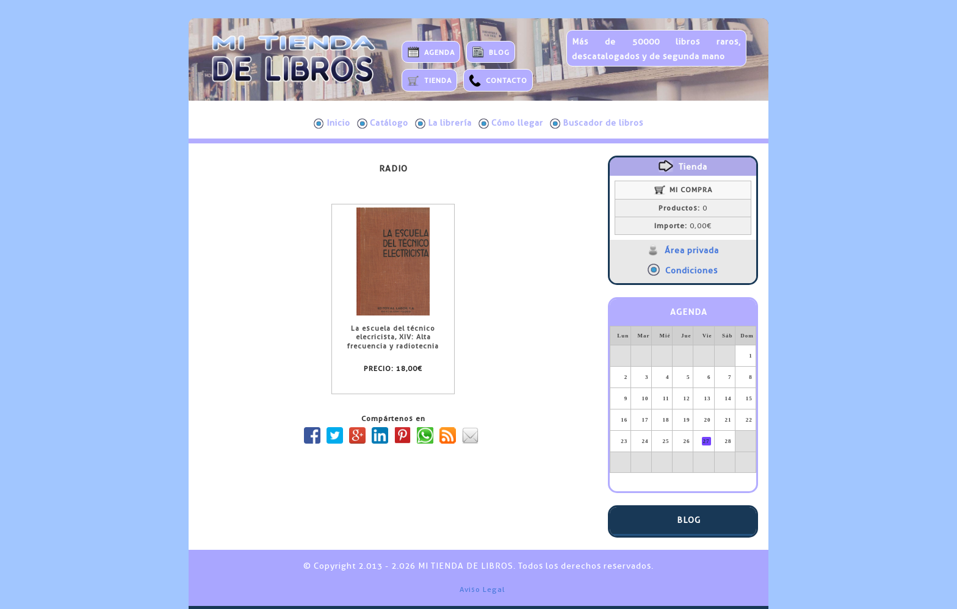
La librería (443, 123)
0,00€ (683, 226)
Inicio (332, 123)
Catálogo (382, 123)
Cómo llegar (510, 123)
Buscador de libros (596, 123)
